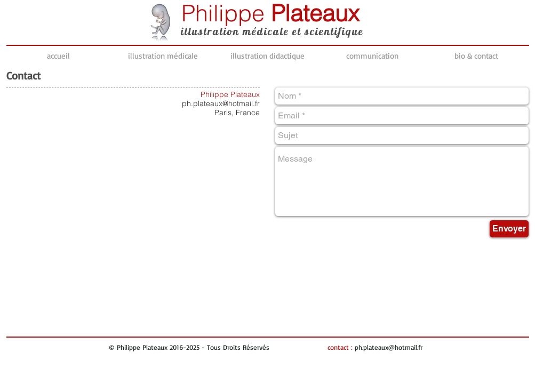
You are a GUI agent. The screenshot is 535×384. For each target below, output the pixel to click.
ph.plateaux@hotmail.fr (221, 103)
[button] (163, 56)
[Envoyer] (509, 228)
